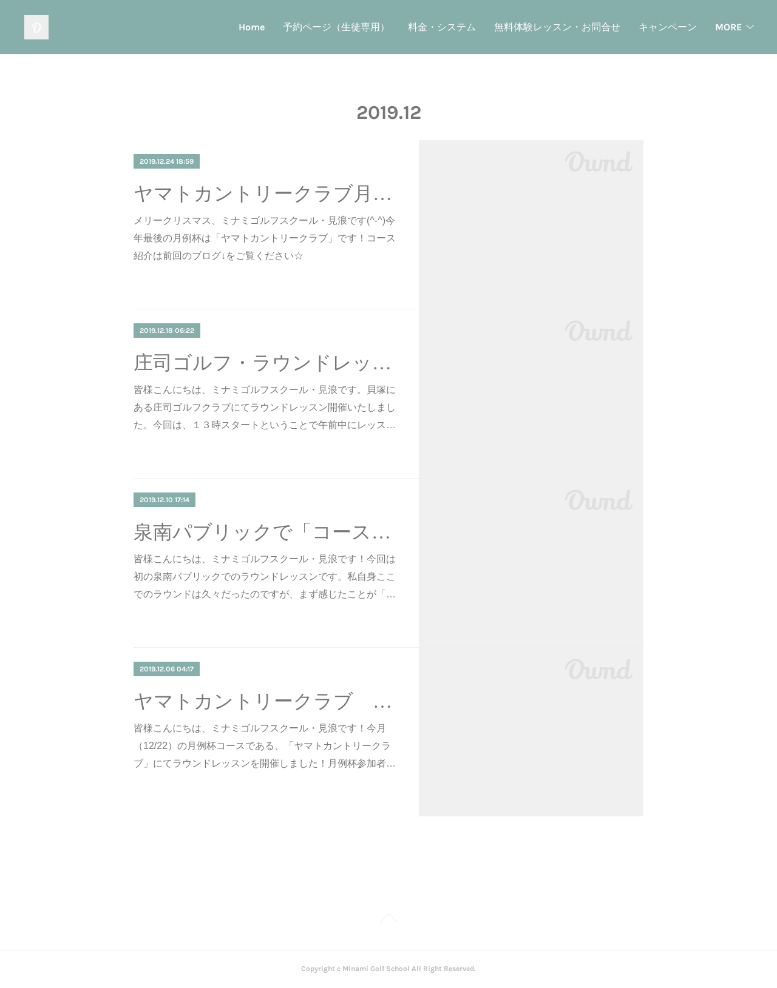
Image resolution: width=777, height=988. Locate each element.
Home (136, 27)
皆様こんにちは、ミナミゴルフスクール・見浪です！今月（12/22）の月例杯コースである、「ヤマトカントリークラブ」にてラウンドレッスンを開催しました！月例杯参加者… (265, 745)
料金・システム (327, 27)
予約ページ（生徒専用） (221, 27)
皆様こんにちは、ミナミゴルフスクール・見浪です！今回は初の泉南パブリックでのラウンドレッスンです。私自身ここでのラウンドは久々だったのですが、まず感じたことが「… (265, 576)
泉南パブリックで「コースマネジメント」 (266, 532)
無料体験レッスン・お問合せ (442, 27)
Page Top (388, 920)
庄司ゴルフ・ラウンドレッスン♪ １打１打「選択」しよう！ (266, 363)
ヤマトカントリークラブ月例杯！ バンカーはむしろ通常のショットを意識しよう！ (266, 193)
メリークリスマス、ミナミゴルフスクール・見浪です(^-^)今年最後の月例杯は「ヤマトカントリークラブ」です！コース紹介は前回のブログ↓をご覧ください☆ (265, 238)
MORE (728, 27)
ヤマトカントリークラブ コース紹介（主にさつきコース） (266, 701)
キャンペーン (552, 27)
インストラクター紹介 (648, 27)
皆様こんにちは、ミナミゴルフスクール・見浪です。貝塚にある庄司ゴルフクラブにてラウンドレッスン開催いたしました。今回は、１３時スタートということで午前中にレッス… (265, 407)
